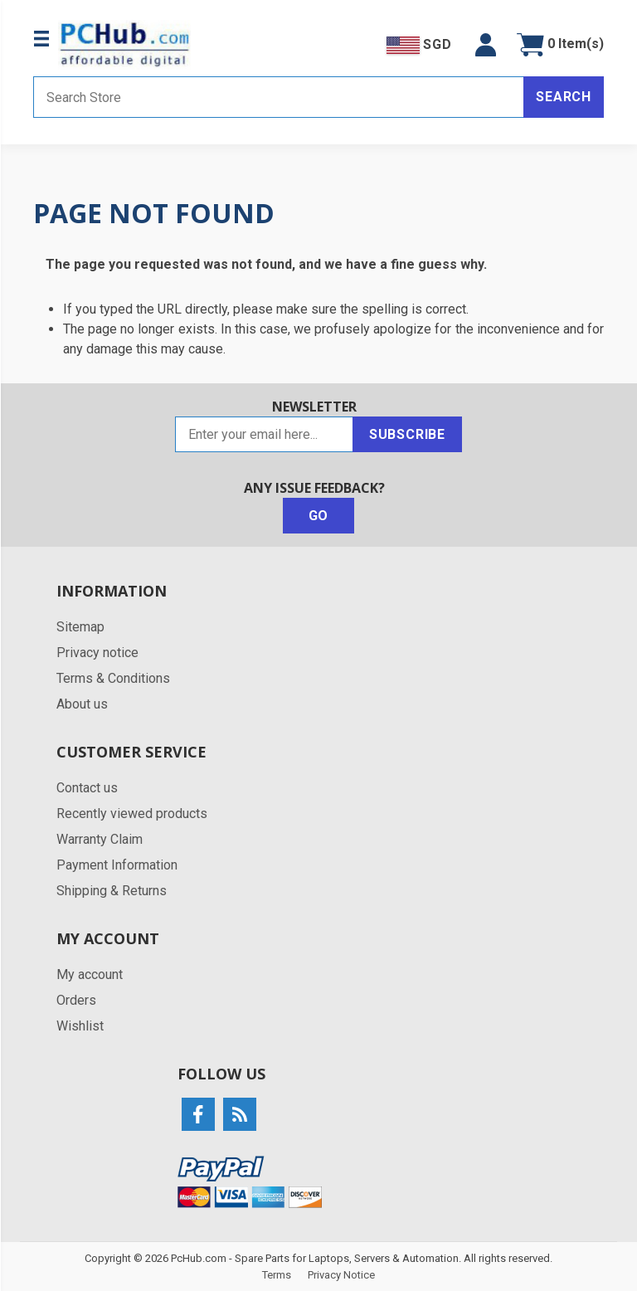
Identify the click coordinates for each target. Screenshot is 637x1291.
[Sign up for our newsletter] (264, 434)
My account (89, 974)
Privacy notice (97, 652)
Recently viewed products (131, 813)
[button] (485, 44)
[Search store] (278, 97)
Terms (276, 1275)
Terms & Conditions (113, 678)
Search (563, 97)
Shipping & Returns (111, 891)
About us (82, 704)
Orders (76, 1000)
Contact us (87, 788)
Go (319, 516)
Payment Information (116, 865)
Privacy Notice (341, 1275)
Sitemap (80, 627)
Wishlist (80, 1026)
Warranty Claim (99, 839)
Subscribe (407, 434)
